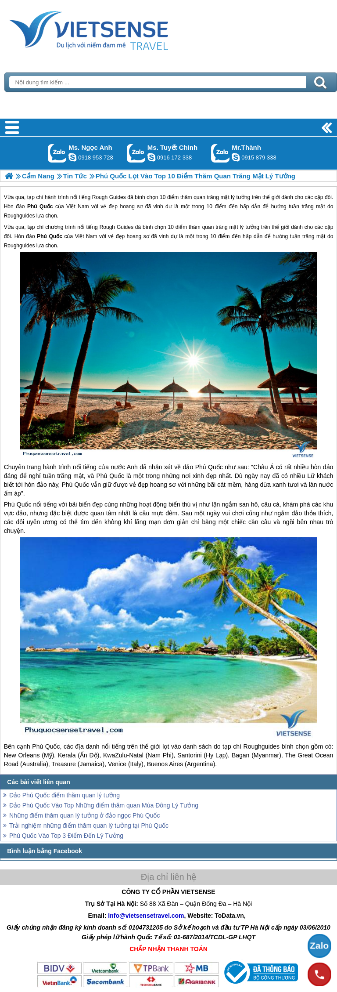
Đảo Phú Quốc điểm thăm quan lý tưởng (64, 795)
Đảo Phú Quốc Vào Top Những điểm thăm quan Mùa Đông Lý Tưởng (103, 805)
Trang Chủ (110, 28)
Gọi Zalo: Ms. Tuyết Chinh (136, 153)
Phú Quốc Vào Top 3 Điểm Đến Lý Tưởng (66, 835)
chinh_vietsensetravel (151, 157)
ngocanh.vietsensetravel (72, 157)
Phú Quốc (49, 236)
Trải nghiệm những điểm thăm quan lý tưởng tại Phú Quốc (88, 825)
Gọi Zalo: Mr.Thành (220, 153)
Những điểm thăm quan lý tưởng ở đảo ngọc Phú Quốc (84, 815)
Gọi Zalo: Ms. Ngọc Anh (57, 153)
